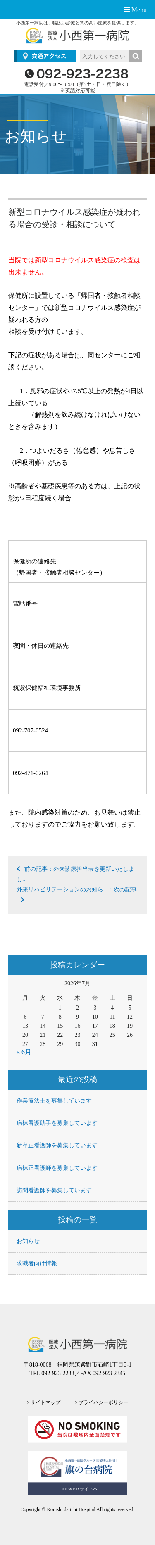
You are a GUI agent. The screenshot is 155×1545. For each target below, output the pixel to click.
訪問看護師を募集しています (54, 1190)
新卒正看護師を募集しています (57, 1145)
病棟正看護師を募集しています (57, 1168)
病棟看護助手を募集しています (57, 1123)
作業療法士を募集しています (54, 1101)
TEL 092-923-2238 (52, 1373)
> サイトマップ (44, 1402)
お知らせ (28, 1241)
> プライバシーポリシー (102, 1402)
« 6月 (24, 1051)
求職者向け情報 (37, 1263)
